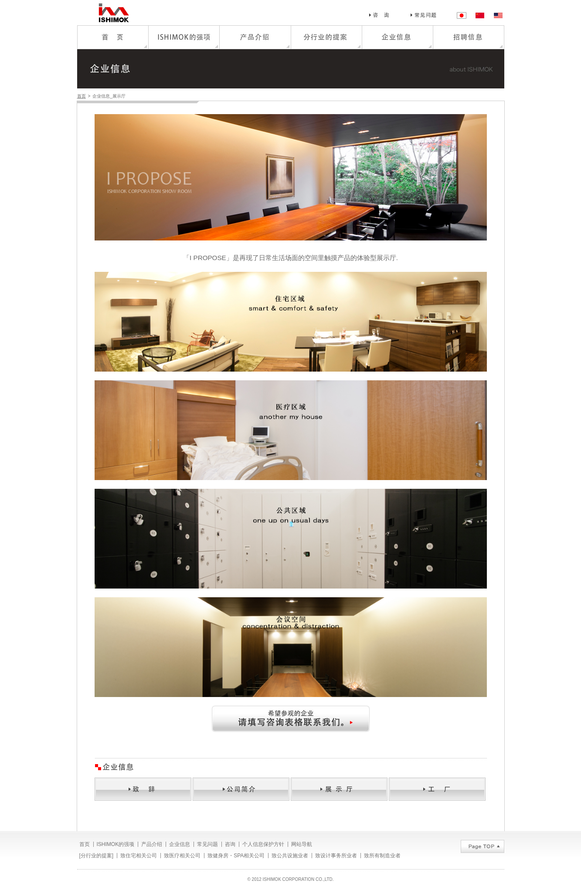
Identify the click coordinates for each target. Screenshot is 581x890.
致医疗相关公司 (182, 856)
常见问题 (207, 844)
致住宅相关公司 (138, 856)
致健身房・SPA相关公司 (236, 856)
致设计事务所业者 (336, 856)
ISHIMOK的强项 (116, 844)
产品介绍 (151, 844)
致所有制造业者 (382, 856)
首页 (81, 96)
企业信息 (179, 844)
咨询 (230, 844)
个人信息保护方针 (263, 844)
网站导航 (301, 844)
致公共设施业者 (290, 856)
